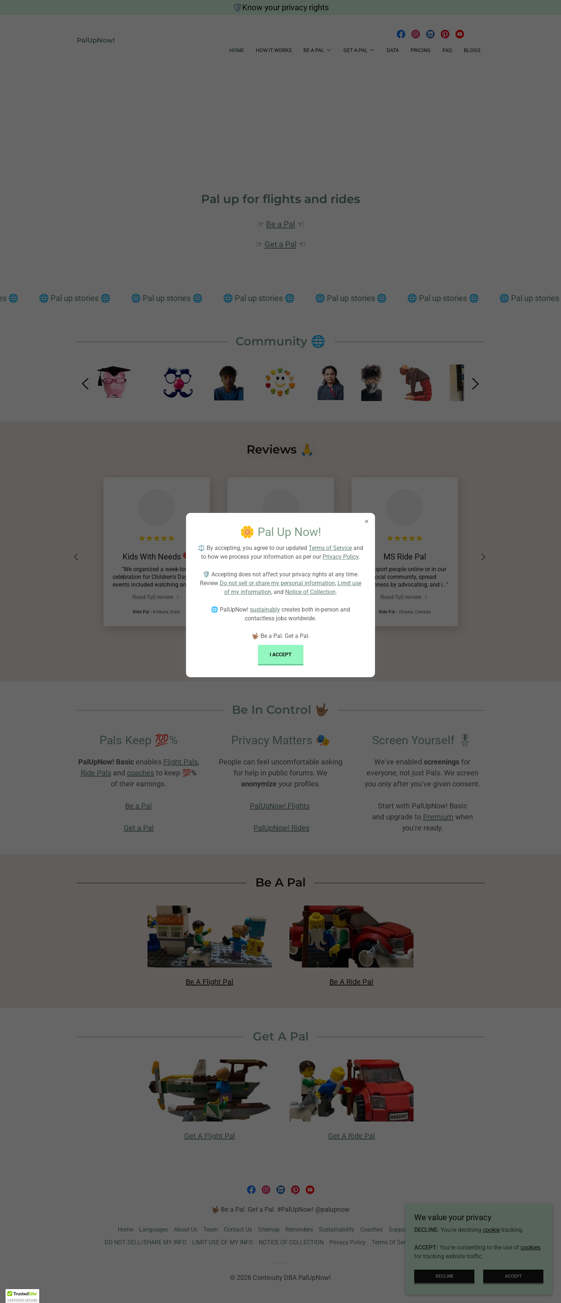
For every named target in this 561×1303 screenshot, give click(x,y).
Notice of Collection (310, 591)
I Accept (281, 654)
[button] (22, 1296)
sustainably (265, 609)
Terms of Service (330, 547)
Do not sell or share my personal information (277, 583)
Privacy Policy (340, 556)
